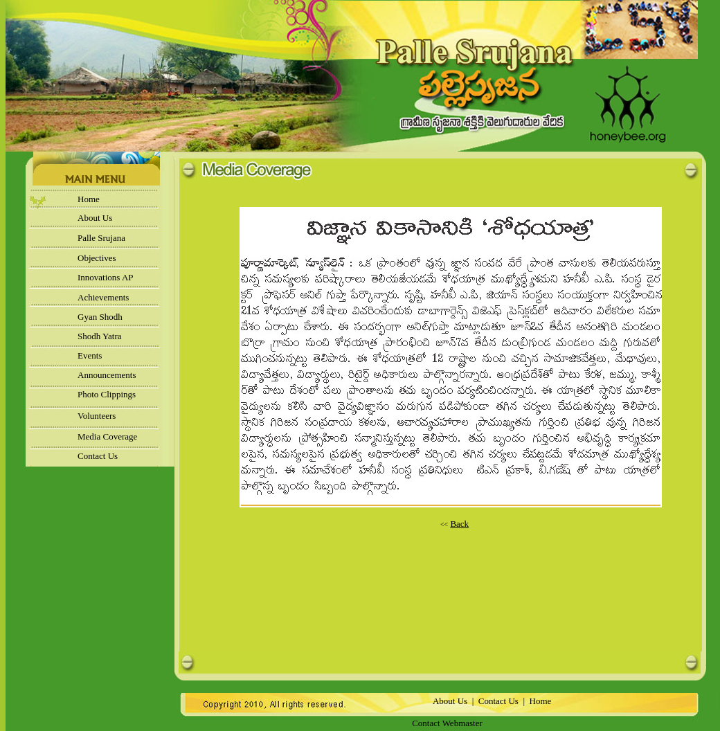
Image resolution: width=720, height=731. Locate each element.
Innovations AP (106, 277)
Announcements (107, 375)
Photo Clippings (107, 394)
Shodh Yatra (100, 336)
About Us (95, 218)
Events (90, 355)
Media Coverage (107, 436)
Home (89, 199)
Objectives (97, 258)
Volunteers (97, 415)
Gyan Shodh (100, 317)
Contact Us (98, 456)
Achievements (103, 297)
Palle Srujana (101, 238)
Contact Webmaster (447, 723)
